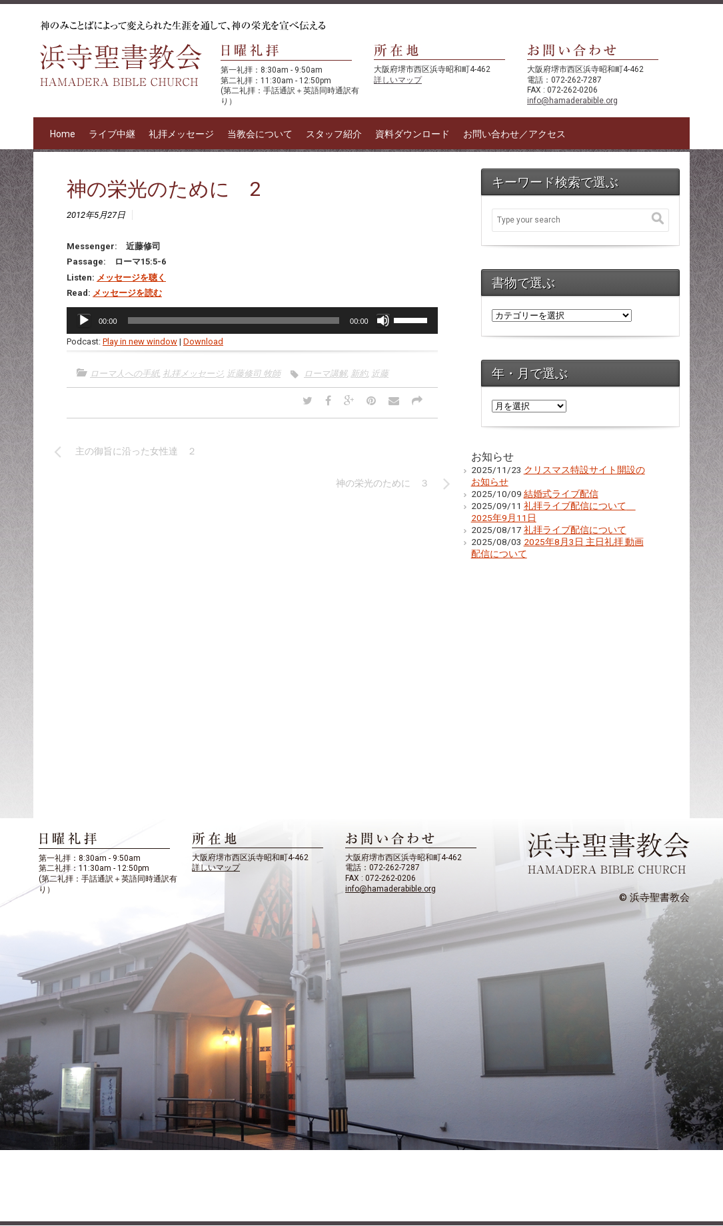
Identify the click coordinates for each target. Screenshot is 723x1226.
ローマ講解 (325, 373)
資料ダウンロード (412, 134)
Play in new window (140, 341)
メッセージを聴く (131, 278)
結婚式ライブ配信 (561, 493)
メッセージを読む (127, 293)
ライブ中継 (112, 134)
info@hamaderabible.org (572, 100)
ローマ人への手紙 (124, 373)
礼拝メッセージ (181, 134)
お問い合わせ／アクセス (514, 134)
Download (203, 341)
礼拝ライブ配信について (575, 529)
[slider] (234, 320)
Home (62, 134)
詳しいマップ (398, 80)
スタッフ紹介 (334, 134)
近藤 (379, 373)
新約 (359, 373)
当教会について (260, 134)
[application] (252, 320)
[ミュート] (383, 320)
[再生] (84, 320)
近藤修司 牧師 (254, 373)
